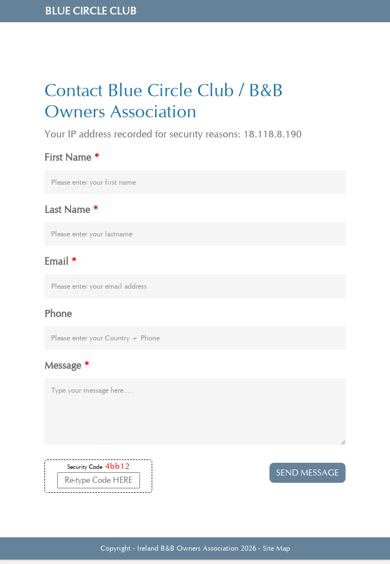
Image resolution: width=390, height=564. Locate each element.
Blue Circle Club (91, 11)
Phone (58, 314)
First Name (71, 158)
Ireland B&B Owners (169, 548)
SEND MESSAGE (307, 473)
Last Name (71, 210)
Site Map (276, 548)
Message (66, 366)
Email (60, 262)
